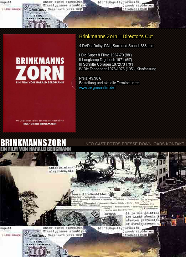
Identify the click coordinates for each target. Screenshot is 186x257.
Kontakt (175, 144)
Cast (100, 144)
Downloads (152, 144)
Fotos (113, 144)
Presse (130, 144)
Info (89, 144)
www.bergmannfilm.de (96, 88)
